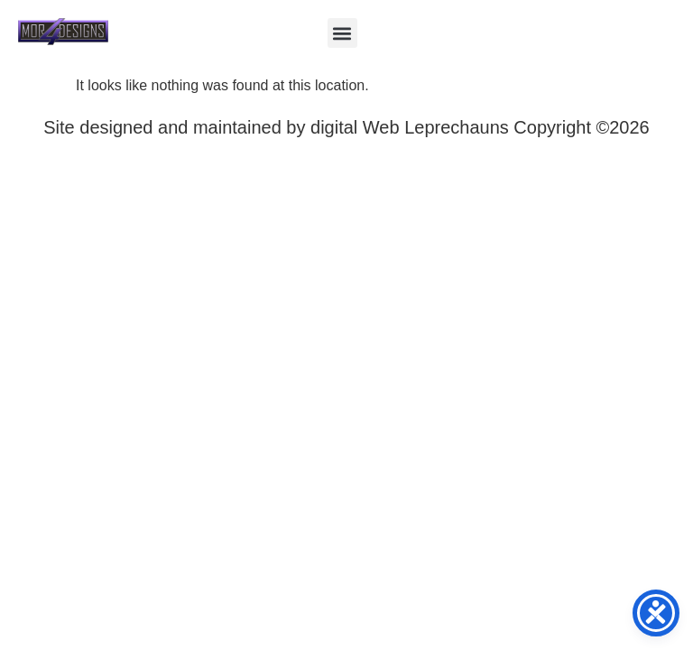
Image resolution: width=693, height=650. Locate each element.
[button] (342, 33)
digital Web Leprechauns (411, 127)
